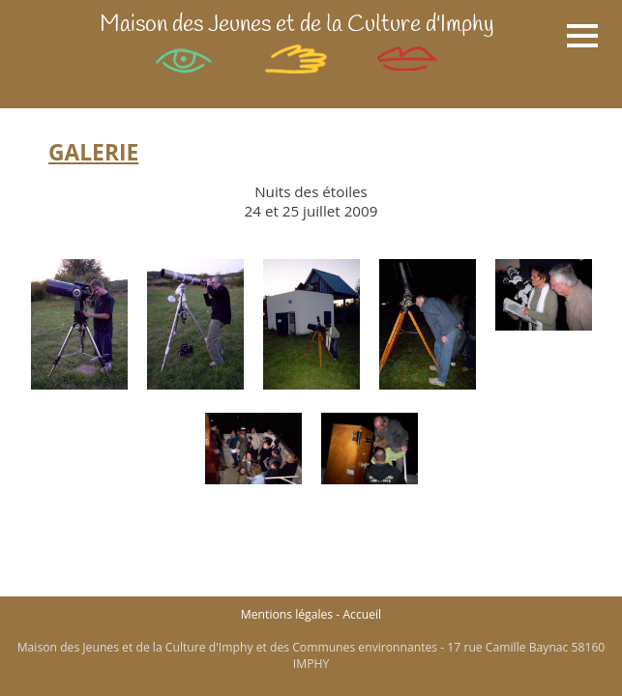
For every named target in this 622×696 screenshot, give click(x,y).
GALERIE (93, 152)
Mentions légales (287, 614)
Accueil (361, 614)
